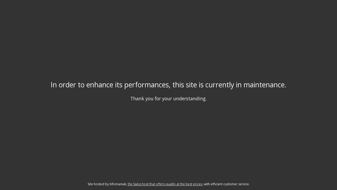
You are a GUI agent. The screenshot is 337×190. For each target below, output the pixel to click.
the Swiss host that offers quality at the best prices (165, 184)
